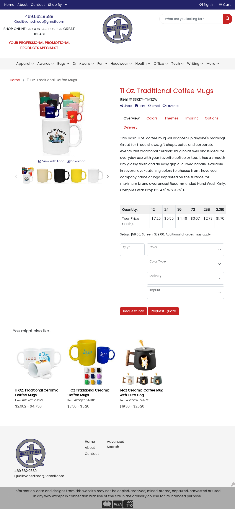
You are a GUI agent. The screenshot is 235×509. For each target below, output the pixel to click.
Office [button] (159, 63)
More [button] (210, 63)
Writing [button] (193, 63)
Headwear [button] (119, 63)
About (22, 4)
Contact (38, 4)
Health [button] (141, 63)
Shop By (55, 4)
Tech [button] (175, 63)
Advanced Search (115, 444)
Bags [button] (61, 63)
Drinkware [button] (81, 63)
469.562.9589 (39, 16)
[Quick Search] (191, 19)
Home (9, 4)
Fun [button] (100, 63)
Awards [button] (43, 63)
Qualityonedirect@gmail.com (39, 21)
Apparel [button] (23, 63)
